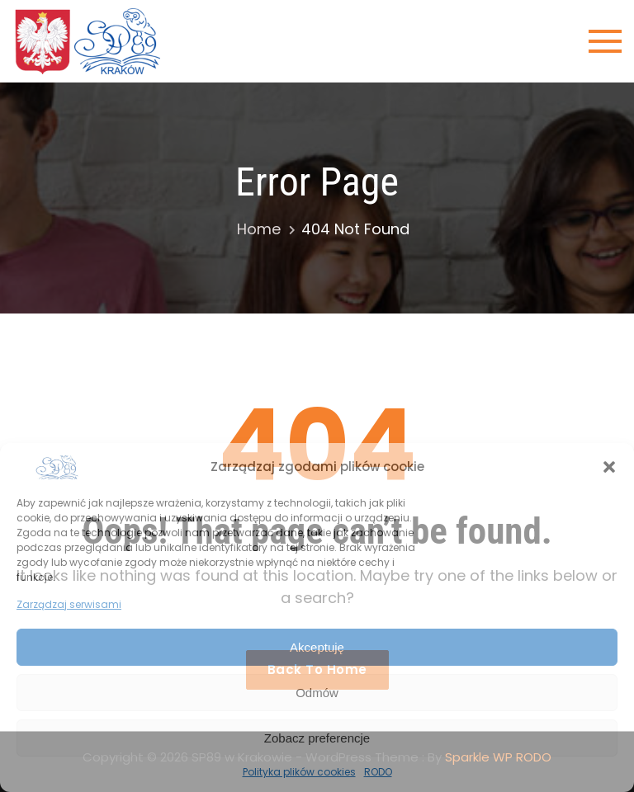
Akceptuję (317, 647)
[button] (609, 467)
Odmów (317, 693)
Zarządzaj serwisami (69, 604)
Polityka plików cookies (299, 772)
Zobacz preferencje (317, 738)
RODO (378, 772)
